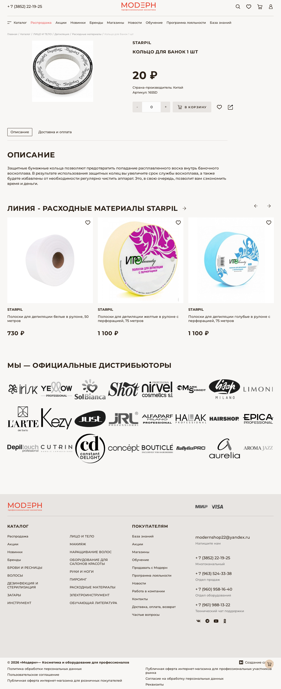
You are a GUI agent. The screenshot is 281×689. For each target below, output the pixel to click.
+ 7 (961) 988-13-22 (212, 605)
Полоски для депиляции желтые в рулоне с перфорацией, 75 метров (138, 319)
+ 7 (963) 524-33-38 (213, 573)
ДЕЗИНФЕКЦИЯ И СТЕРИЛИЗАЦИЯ (22, 585)
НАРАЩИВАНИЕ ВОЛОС (91, 552)
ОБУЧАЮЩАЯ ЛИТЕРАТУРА (93, 603)
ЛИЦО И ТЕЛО (42, 34)
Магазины (115, 22)
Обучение (154, 22)
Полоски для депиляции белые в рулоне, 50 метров (48, 319)
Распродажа (41, 22)
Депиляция (62, 34)
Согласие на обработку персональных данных (185, 678)
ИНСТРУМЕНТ (19, 603)
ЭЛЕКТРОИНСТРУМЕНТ (90, 595)
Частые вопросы (145, 615)
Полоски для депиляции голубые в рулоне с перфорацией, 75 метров (229, 319)
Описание (20, 132)
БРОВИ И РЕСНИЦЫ (24, 568)
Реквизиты (155, 684)
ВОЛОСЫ (15, 575)
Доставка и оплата (55, 132)
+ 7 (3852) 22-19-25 (24, 6)
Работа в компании (148, 591)
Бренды (96, 22)
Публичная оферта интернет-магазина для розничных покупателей (64, 680)
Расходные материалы (86, 34)
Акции (61, 22)
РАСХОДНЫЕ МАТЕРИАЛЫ (92, 587)
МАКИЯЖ (78, 544)
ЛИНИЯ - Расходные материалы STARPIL (92, 208)
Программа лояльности (186, 22)
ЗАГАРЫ (14, 595)
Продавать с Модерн (150, 568)
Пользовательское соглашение (33, 675)
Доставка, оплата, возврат (154, 607)
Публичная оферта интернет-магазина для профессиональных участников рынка (209, 671)
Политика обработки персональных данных (44, 669)
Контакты (140, 599)
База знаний (220, 22)
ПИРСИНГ (78, 579)
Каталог (25, 34)
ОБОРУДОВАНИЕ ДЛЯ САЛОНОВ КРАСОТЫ (89, 562)
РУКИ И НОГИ (82, 571)
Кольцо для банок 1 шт (119, 34)
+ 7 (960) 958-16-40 (213, 589)
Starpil (142, 42)
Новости (135, 22)
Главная (12, 34)
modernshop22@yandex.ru (222, 537)
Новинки (78, 22)
